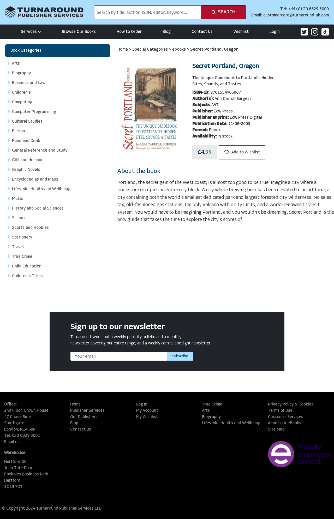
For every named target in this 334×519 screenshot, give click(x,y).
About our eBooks (284, 423)
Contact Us (202, 32)
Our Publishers (84, 417)
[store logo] (44, 12)
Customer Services (285, 417)
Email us (12, 442)
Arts (206, 411)
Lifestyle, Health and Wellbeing (231, 423)
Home (123, 49)
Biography (211, 417)
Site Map (276, 429)
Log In (141, 404)
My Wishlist (147, 417)
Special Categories (150, 49)
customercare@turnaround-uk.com (296, 15)
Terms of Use (280, 411)
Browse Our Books (79, 32)
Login (275, 32)
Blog (167, 32)
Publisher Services (87, 411)
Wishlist (241, 32)
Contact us (80, 429)
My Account (147, 411)
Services (31, 31)
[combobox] (147, 12)
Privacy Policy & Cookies (290, 404)
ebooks (179, 49)
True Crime (212, 404)
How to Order (129, 32)
